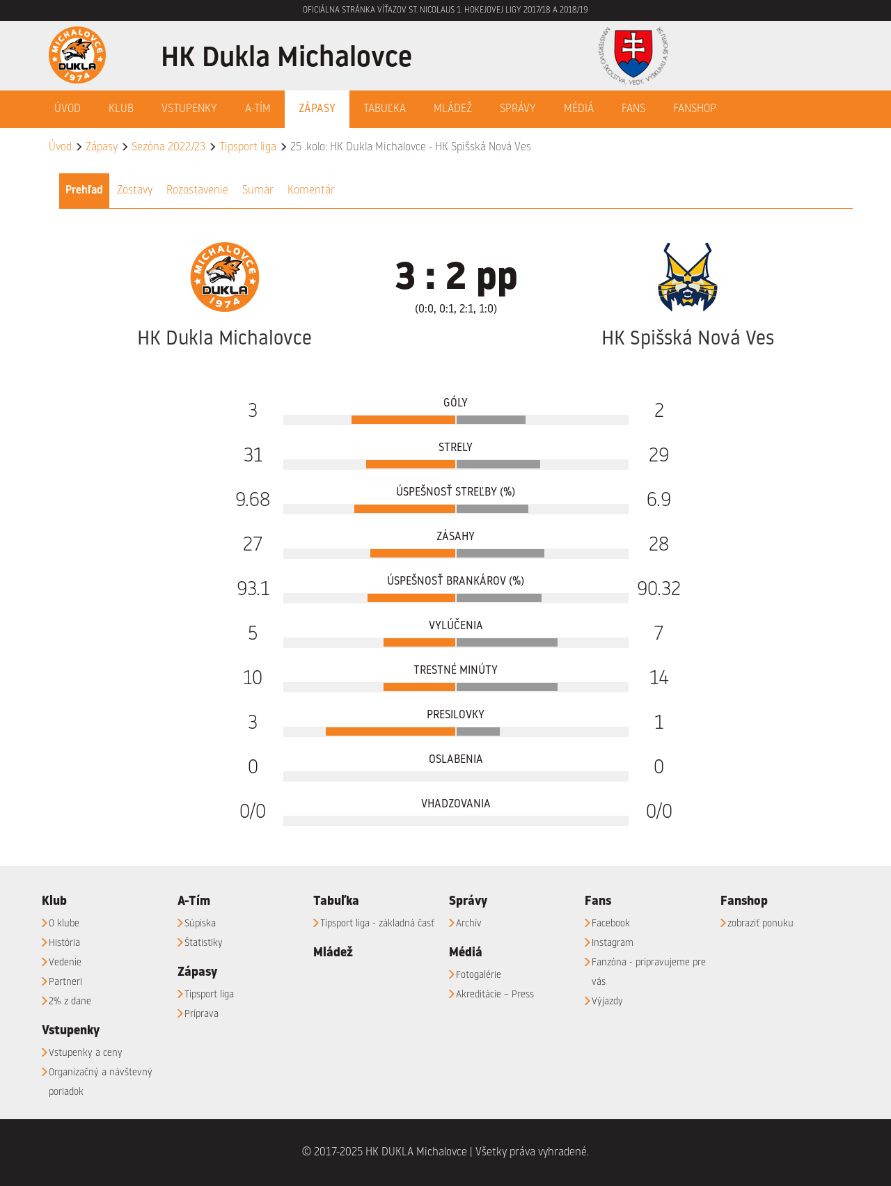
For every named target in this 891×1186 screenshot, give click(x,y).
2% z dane (70, 1001)
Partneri (65, 982)
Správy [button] (518, 109)
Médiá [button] (579, 109)
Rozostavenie (197, 190)
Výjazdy (607, 1001)
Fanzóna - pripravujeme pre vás (649, 972)
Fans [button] (633, 109)
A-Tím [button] (258, 109)
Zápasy (102, 147)
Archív (469, 923)
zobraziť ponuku (760, 923)
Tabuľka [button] (384, 109)
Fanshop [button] (694, 109)
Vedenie (65, 962)
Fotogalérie (478, 975)
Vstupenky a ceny (86, 1053)
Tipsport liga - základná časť (377, 923)
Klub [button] (121, 109)
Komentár (311, 190)
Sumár (258, 190)
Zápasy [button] (317, 109)
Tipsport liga (247, 147)
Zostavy (134, 190)
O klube (64, 923)
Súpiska (200, 923)
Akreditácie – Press (495, 994)
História (64, 943)
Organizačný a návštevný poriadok (100, 1082)
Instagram (612, 943)
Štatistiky (203, 943)
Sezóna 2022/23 (168, 147)
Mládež (453, 109)
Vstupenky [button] (189, 109)
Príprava (201, 1014)
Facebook (611, 923)
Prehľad (84, 190)
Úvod (67, 109)
